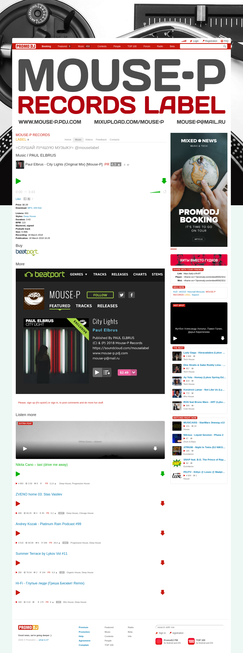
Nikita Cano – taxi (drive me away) (42, 465)
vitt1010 (182, 292)
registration (177, 633)
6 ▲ (52, 602)
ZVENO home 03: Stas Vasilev (39, 494)
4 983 (21, 483)
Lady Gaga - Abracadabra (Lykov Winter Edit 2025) (205, 352)
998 (187, 405)
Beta (172, 46)
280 (20, 572)
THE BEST (178, 348)
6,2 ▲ (53, 513)
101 (187, 426)
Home (68, 139)
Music (84, 46)
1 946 (188, 356)
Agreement (84, 640)
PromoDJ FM (171, 640)
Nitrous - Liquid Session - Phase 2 (203, 435)
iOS (179, 643)
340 (20, 602)
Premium (83, 627)
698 (20, 513)
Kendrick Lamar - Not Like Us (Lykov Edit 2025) (205, 389)
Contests (109, 636)
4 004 (188, 475)
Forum (147, 46)
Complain (84, 645)
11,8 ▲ (53, 483)
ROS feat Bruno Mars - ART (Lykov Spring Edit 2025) (205, 402)
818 (187, 381)
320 (62, 572)
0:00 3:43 (25, 192)
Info (130, 636)
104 (43, 572)
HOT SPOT (179, 305)
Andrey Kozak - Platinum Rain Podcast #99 (48, 524)
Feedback (101, 139)
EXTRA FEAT (25, 423)
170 (41, 602)
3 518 (21, 543)
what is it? (44, 640)
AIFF (61, 513)
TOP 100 (132, 46)
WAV (65, 543)
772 (187, 393)
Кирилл (195, 295)
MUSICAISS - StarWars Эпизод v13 (204, 422)
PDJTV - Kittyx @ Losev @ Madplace (205, 472)
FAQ (226, 41)
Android (169, 643)
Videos (89, 139)
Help (81, 636)
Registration (211, 41)
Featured (64, 46)
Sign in (162, 633)
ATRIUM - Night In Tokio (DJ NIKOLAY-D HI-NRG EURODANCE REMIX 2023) (205, 447)
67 (187, 438)
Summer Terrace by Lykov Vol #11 (42, 554)
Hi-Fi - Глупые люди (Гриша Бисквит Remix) (50, 583)
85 (43, 513)
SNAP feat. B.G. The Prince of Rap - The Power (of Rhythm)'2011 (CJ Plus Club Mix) (205, 459)
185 (187, 451)
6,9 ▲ (54, 572)
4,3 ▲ (116, 164)
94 (187, 463)
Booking (46, 46)
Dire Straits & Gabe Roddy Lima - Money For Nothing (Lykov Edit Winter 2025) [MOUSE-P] (205, 365)
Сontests (102, 46)
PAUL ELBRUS (42, 155)
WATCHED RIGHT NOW (184, 418)
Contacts (114, 139)
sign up (31, 402)
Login (196, 41)
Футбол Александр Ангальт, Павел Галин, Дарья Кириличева (199, 330)
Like (18, 198)
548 (45, 543)
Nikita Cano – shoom (90, 442)
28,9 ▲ (57, 543)
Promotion (84, 632)
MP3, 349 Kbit (34, 208)
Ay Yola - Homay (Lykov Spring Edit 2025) (205, 377)
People (117, 46)
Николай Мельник (196, 292)
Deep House (30, 216)
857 (187, 368)
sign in (54, 402)
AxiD (175, 292)
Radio (160, 46)
